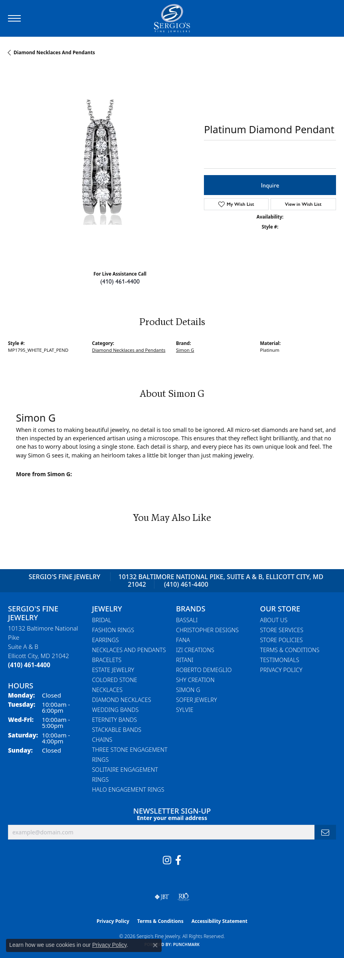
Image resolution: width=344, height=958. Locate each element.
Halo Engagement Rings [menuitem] (128, 789)
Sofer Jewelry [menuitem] (196, 700)
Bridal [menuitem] (101, 620)
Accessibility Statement (219, 921)
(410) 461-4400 (120, 281)
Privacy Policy (281, 670)
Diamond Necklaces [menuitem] (121, 700)
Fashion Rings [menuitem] (113, 630)
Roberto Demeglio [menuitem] (203, 670)
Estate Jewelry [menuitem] (113, 670)
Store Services (282, 630)
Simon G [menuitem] (188, 690)
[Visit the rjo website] (184, 897)
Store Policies (281, 640)
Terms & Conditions (290, 650)
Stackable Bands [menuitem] (117, 729)
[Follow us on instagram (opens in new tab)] (167, 860)
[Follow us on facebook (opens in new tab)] (178, 860)
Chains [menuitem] (102, 739)
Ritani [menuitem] (184, 660)
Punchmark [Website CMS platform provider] (186, 944)
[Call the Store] (29, 665)
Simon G (185, 350)
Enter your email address (172, 818)
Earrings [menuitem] (105, 640)
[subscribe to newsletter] (325, 832)
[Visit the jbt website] (162, 897)
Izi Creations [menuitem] (195, 650)
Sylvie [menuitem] (184, 710)
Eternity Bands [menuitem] (114, 719)
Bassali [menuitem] (187, 620)
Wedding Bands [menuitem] (115, 710)
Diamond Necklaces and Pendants (54, 52)
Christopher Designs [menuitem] (207, 630)
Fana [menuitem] (183, 640)
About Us (274, 620)
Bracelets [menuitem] (107, 660)
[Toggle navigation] (14, 18)
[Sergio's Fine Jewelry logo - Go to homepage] (172, 18)
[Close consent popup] (155, 945)
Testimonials (279, 660)
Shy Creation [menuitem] (195, 680)
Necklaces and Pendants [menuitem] (129, 650)
